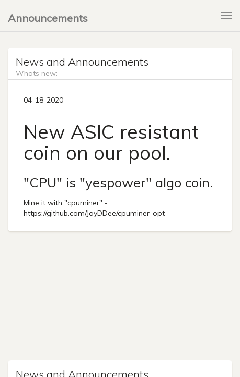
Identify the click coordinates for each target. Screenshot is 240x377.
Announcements (48, 18)
